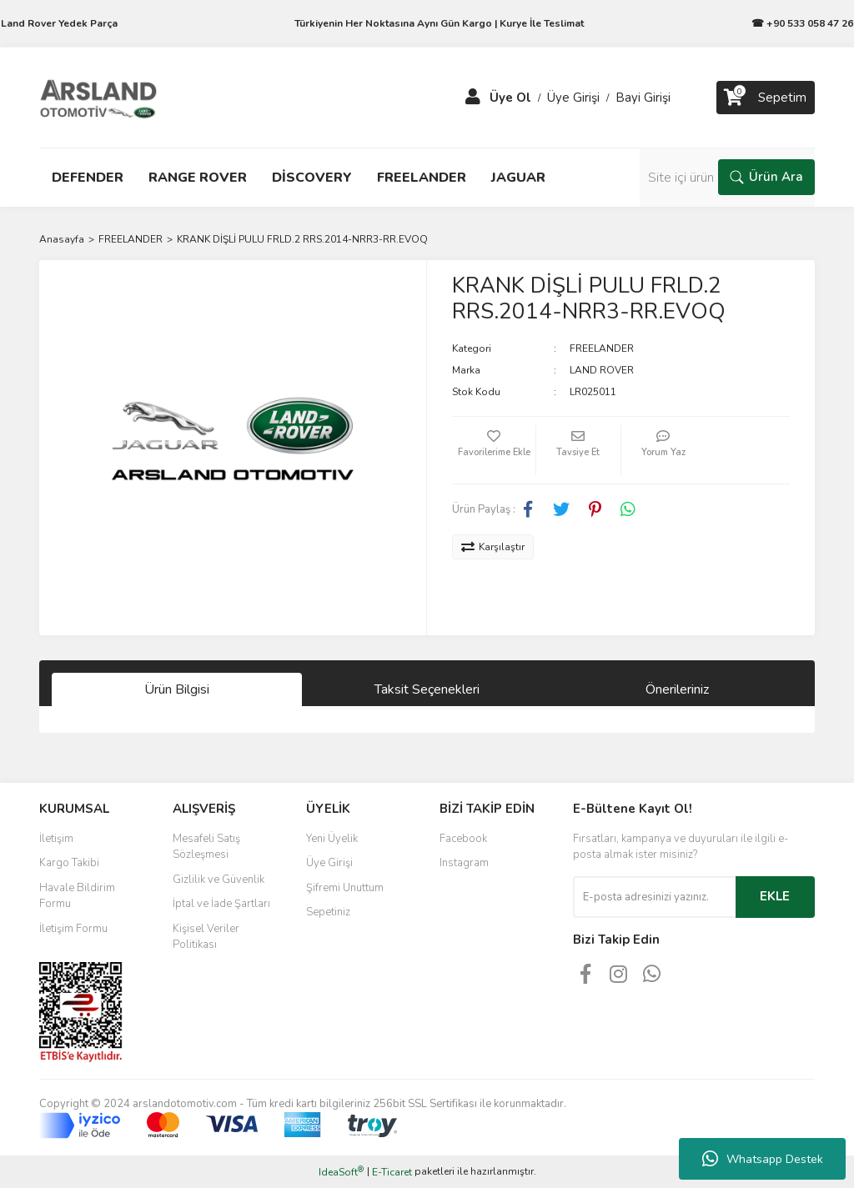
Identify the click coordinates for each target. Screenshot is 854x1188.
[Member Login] (472, 97)
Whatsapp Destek (762, 1159)
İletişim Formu (73, 928)
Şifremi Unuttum (345, 887)
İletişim (56, 838)
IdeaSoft (341, 1172)
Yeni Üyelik (332, 838)
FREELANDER (602, 348)
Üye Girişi (329, 862)
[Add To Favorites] (493, 450)
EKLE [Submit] (775, 896)
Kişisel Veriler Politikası (206, 937)
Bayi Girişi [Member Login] (643, 97)
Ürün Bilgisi (176, 689)
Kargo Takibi (69, 862)
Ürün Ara (766, 176)
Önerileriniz (677, 689)
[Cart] (765, 97)
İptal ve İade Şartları (221, 903)
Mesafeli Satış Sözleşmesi (206, 847)
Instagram (464, 862)
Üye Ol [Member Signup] (510, 97)
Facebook (463, 838)
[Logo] (98, 96)
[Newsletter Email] (654, 897)
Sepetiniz (328, 912)
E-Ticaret (392, 1172)
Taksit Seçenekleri (427, 689)
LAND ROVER (602, 370)
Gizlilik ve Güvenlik (218, 879)
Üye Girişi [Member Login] (573, 97)
